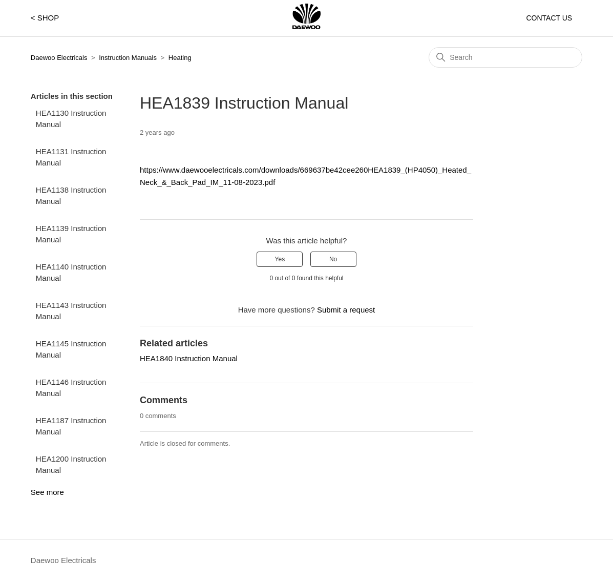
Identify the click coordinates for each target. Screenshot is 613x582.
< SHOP (45, 17)
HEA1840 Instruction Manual (189, 358)
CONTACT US (549, 18)
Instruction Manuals (128, 57)
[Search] (505, 57)
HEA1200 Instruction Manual (71, 464)
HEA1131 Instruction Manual (71, 157)
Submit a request (346, 309)
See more (47, 492)
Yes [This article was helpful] (280, 259)
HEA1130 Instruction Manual (71, 119)
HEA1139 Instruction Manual (71, 234)
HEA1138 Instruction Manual (71, 195)
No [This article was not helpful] (333, 259)
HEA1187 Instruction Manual (71, 426)
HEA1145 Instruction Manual (71, 349)
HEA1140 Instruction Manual (71, 272)
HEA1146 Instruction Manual (71, 388)
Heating (180, 57)
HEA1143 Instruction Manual (71, 311)
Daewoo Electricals (59, 57)
